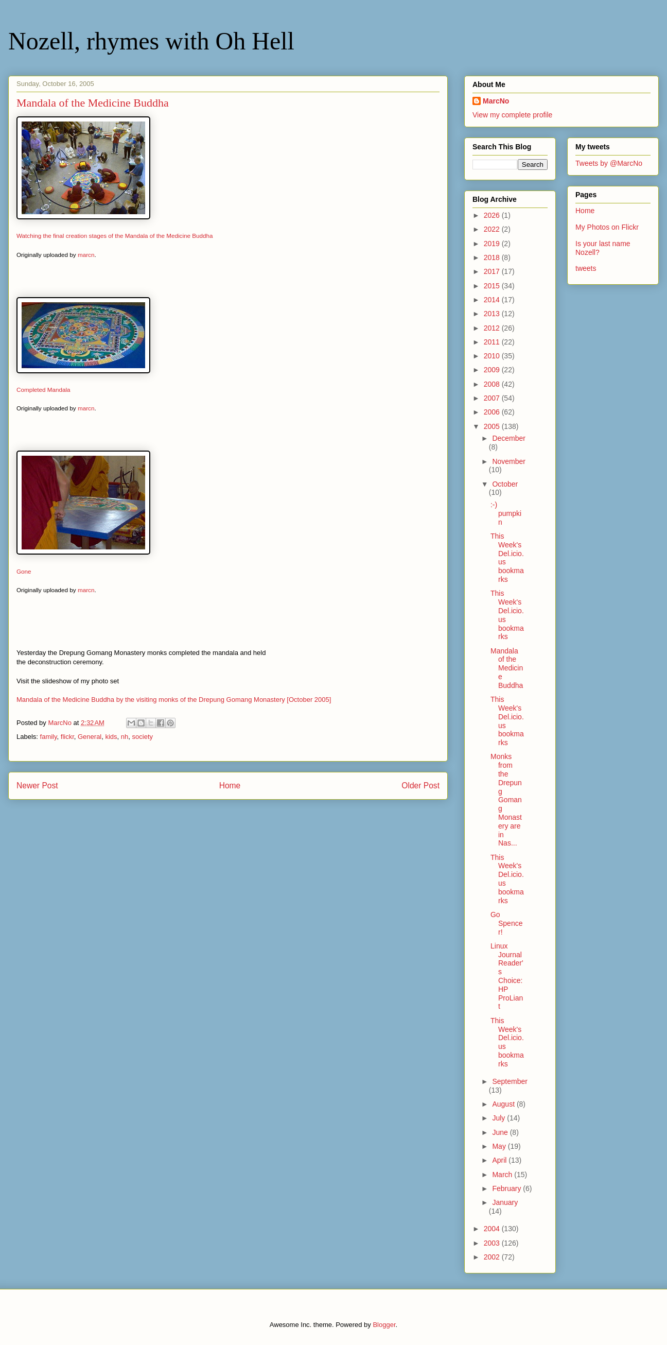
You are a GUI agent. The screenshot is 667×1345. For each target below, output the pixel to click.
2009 (493, 370)
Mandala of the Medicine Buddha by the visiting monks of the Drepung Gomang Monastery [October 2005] (173, 699)
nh (124, 736)
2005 (493, 426)
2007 (493, 398)
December (508, 438)
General (89, 736)
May (499, 1146)
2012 (493, 328)
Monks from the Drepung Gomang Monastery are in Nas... (506, 799)
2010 (493, 356)
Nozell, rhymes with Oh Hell (151, 41)
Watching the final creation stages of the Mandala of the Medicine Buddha (114, 235)
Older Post (420, 785)
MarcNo (496, 101)
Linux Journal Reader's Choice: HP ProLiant (506, 976)
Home (230, 785)
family (48, 736)
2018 (493, 257)
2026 (493, 215)
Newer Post (37, 785)
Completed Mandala (43, 389)
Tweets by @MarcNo (608, 163)
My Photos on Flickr (607, 227)
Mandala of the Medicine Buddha (506, 668)
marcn (86, 254)
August (504, 1104)
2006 (493, 412)
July (499, 1118)
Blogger (384, 1325)
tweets (585, 268)
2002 (493, 1257)
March (503, 1174)
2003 (493, 1243)
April (500, 1160)
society (142, 736)
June (501, 1132)
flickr (67, 736)
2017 (493, 271)
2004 (493, 1229)
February (507, 1188)
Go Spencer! (506, 923)
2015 (493, 286)
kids (111, 736)
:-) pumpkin (505, 513)
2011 (493, 342)
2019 (493, 243)
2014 (493, 300)
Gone (23, 571)
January (505, 1202)
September (509, 1081)
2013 (493, 313)
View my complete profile (512, 115)
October (505, 484)
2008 (493, 384)
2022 (493, 229)
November (508, 461)
